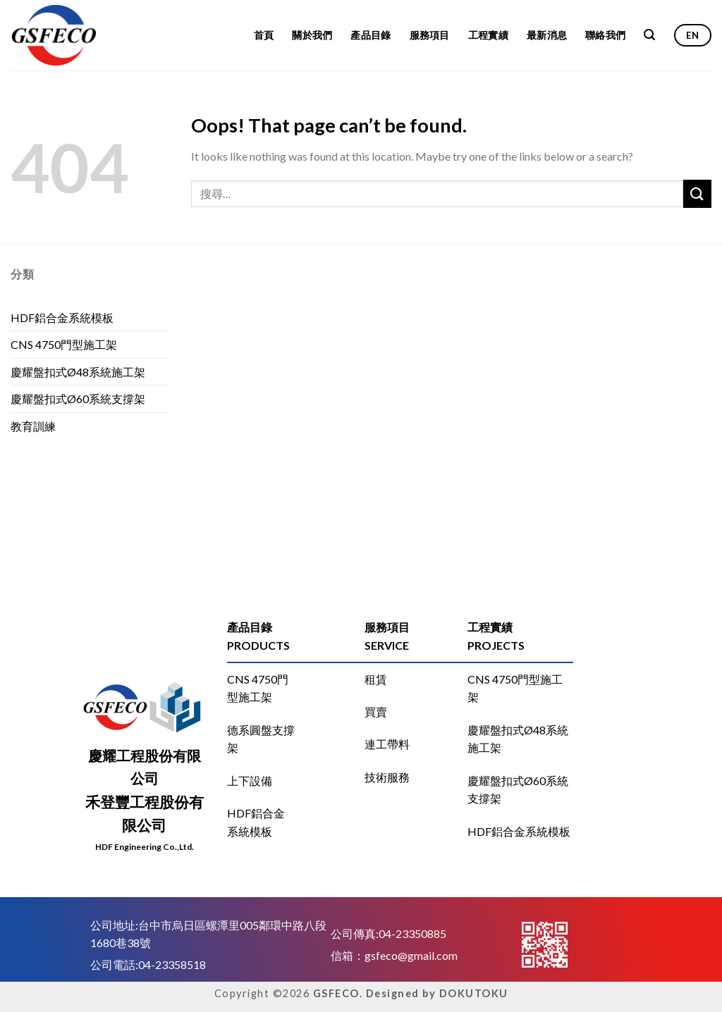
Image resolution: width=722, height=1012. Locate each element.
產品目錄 (370, 35)
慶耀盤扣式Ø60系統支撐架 (78, 398)
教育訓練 (33, 426)
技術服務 (387, 777)
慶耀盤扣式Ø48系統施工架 (78, 371)
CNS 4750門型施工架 (64, 344)
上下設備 (249, 780)
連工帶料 (387, 744)
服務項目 (430, 35)
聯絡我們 (605, 35)
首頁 (264, 35)
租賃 (376, 679)
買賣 (376, 711)
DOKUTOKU (473, 993)
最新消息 (547, 35)
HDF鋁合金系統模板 (62, 317)
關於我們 (312, 35)
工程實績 (488, 35)
